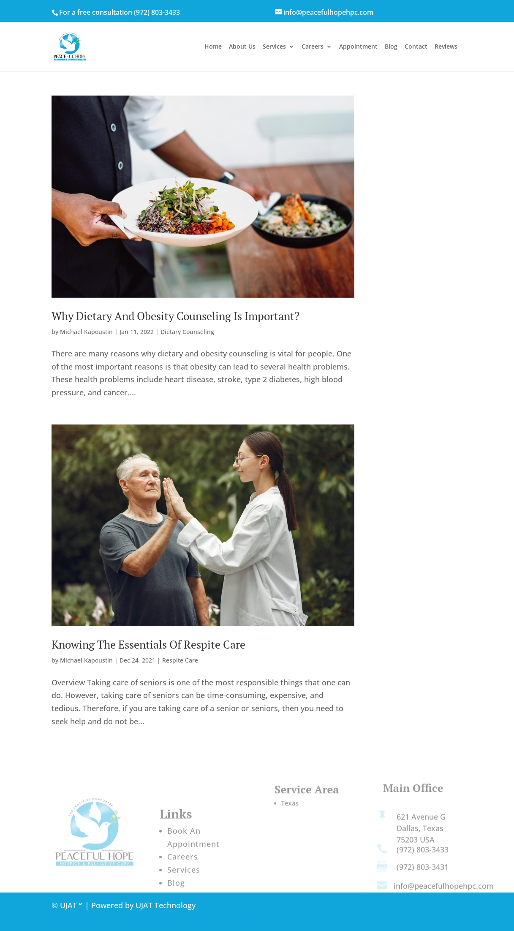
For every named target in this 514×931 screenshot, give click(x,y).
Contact (416, 47)
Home (213, 47)
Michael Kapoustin (86, 332)
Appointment (358, 47)
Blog (391, 47)
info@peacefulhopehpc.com (444, 889)
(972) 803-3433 (157, 12)
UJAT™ (72, 905)
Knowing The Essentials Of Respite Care (148, 644)
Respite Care (180, 660)
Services (274, 47)
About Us (242, 47)
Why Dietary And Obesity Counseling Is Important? (175, 316)
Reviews (446, 47)
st (247, 924)
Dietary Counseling (187, 332)
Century (266, 924)
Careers (313, 47)
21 (238, 924)
